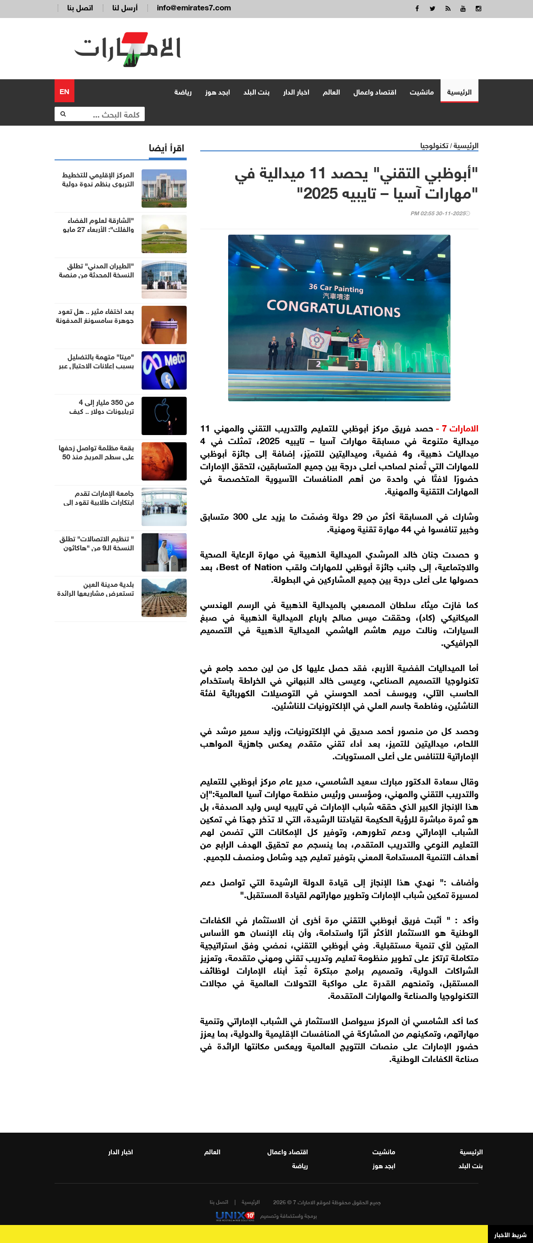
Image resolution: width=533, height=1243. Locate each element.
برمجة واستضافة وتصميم (266, 1214)
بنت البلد (257, 90)
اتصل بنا (80, 6)
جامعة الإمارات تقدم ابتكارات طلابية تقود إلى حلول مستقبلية (99, 500)
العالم (331, 90)
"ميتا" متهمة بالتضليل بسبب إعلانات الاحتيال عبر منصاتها (96, 363)
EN (64, 89)
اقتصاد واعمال (375, 90)
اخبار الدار (296, 90)
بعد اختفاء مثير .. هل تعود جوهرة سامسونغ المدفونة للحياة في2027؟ (95, 318)
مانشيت (422, 90)
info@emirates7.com (194, 6)
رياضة (183, 90)
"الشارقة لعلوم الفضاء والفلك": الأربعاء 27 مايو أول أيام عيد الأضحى (98, 227)
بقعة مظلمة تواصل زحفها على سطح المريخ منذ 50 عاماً (96, 454)
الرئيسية (459, 90)
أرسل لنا (125, 6)
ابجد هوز (217, 90)
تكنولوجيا (434, 143)
